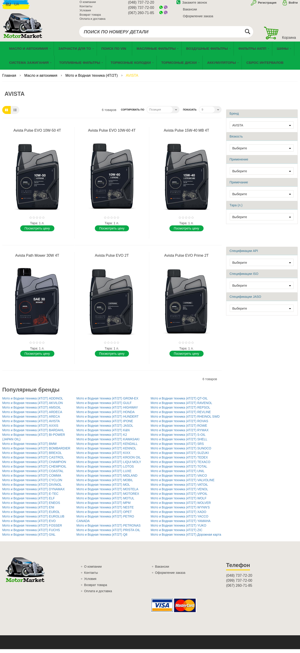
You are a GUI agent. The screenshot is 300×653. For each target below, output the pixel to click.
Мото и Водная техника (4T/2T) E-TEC (30, 497)
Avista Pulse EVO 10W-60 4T (112, 134)
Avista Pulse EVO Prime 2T (186, 259)
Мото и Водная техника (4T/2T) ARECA (31, 420)
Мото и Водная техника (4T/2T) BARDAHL (33, 434)
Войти (293, 5)
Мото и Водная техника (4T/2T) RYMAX (180, 434)
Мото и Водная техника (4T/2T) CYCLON (32, 484)
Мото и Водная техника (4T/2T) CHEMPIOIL (34, 470)
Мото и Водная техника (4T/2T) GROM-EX (107, 402)
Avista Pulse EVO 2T (112, 259)
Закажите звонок (191, 5)
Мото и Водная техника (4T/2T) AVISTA (31, 425)
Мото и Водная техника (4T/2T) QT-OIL (179, 402)
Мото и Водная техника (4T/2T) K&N (103, 434)
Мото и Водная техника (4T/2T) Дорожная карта (186, 538)
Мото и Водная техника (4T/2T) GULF (103, 407)
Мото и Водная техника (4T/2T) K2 (101, 438)
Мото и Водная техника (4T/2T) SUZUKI (180, 456)
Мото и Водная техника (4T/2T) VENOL (179, 493)
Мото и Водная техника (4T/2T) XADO (178, 515)
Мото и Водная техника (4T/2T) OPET (104, 515)
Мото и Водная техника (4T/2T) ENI (28, 511)
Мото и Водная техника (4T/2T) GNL (28, 538)
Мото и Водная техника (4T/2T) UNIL (177, 475)
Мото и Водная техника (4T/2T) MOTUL (105, 502)
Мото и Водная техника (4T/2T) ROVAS (179, 425)
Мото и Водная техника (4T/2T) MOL (103, 488)
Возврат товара (90, 17)
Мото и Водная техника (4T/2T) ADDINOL (32, 402)
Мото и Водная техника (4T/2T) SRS (177, 447)
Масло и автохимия (41, 79)
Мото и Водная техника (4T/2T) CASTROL (33, 461)
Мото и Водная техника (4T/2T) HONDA (105, 416)
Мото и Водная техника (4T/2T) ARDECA (32, 416)
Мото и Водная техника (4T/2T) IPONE (104, 425)
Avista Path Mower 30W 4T (37, 259)
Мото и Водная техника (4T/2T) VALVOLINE (182, 484)
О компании (88, 4)
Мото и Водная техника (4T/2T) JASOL (104, 429)
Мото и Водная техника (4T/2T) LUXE (103, 475)
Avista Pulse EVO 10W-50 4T (37, 134)
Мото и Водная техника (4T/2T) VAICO (179, 479)
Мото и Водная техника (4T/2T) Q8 (101, 538)
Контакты (86, 9)
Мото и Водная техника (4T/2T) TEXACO (180, 466)
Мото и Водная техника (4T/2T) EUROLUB (33, 520)
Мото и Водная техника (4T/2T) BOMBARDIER (36, 452)
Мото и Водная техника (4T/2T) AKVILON (32, 407)
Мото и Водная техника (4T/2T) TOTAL (179, 470)
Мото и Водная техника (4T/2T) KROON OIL (108, 461)
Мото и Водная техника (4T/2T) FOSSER (32, 529)
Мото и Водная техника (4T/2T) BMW (29, 447)
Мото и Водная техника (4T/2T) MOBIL (104, 484)
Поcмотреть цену (37, 232)
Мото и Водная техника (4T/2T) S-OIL (178, 438)
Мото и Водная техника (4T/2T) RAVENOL (181, 407)
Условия (85, 13)
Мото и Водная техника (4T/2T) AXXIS (30, 429)
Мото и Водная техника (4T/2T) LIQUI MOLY (108, 466)
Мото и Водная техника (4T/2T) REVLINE (181, 416)
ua (16, 7)
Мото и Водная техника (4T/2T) (92, 79)
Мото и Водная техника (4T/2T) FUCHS (31, 534)
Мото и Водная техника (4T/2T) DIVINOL (32, 488)
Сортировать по (132, 113)
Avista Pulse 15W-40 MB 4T (186, 134)
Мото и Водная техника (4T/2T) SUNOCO (181, 452)
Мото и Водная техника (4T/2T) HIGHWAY (107, 411)
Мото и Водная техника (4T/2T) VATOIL (179, 488)
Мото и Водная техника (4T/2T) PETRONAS (108, 529)
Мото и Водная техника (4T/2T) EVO (29, 525)
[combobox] (166, 34)
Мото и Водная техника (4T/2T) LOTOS (105, 470)
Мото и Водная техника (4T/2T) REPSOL (180, 411)
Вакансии (190, 12)
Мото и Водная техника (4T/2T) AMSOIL (31, 411)
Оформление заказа (198, 19)
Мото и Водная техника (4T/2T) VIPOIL (179, 497)
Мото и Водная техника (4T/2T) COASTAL (32, 475)
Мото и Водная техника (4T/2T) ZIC (176, 534)
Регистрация (266, 5)
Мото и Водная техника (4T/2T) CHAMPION (34, 466)
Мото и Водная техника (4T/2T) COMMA (31, 479)
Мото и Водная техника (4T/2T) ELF (28, 502)
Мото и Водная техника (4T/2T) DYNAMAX (33, 493)
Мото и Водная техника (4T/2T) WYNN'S (180, 511)
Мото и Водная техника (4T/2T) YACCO (179, 520)
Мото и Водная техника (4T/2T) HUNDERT (107, 420)
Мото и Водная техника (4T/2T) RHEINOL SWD (185, 420)
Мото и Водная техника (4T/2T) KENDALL (107, 447)
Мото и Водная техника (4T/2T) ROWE (179, 429)
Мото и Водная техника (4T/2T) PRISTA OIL (108, 534)
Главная (9, 79)
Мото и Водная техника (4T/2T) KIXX (103, 456)
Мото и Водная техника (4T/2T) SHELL (179, 443)
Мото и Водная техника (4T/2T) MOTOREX (107, 497)
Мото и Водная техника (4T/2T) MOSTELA (107, 493)
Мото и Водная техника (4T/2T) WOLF (179, 502)
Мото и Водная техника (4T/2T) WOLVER (181, 506)
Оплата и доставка (93, 21)
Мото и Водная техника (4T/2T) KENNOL (106, 452)
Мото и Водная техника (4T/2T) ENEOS (31, 506)
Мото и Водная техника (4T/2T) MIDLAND (106, 479)
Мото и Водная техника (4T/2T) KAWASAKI (107, 443)
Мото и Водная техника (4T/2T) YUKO (178, 529)
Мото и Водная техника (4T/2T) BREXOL (32, 456)
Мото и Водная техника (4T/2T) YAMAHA (180, 525)
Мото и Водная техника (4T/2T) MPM (103, 506)
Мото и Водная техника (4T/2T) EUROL (31, 515)
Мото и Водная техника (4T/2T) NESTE (105, 511)
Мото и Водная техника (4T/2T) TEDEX (179, 461)
